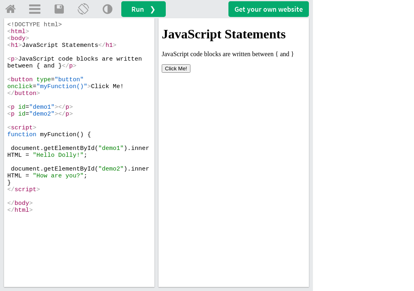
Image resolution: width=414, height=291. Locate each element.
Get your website (268, 9)
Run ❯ (143, 9)
